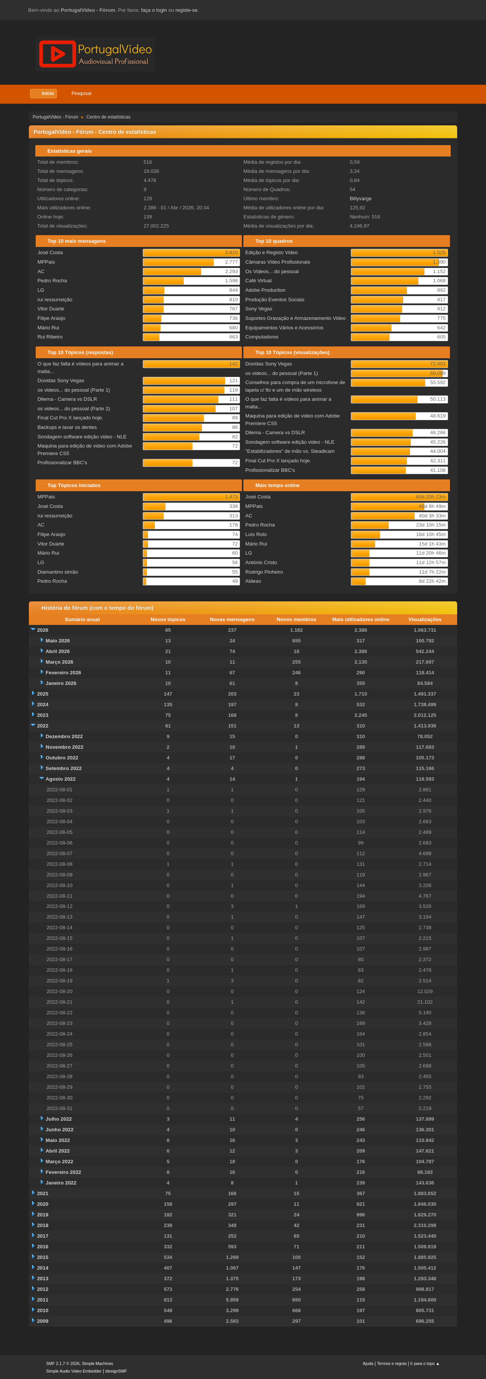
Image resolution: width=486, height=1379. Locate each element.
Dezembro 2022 (64, 736)
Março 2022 (59, 1161)
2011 (43, 1300)
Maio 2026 (58, 641)
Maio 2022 (58, 1140)
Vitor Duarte (51, 309)
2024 (43, 704)
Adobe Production (265, 290)
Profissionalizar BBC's (62, 462)
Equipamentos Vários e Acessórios (284, 328)
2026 (43, 630)
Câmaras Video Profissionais (277, 262)
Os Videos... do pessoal (272, 271)
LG (41, 290)
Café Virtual (258, 280)
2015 (43, 1257)
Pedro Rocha (52, 280)
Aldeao (253, 581)
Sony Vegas (258, 309)
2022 (43, 726)
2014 (43, 1268)
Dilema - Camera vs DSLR (67, 399)
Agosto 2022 (61, 779)
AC (41, 271)
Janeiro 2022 (61, 1183)
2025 (43, 694)
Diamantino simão (58, 572)
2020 (43, 1204)
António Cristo (261, 562)
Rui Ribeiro (50, 337)
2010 (43, 1310)
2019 (43, 1215)
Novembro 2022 (64, 747)
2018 (43, 1225)
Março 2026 (59, 662)
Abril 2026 (58, 651)
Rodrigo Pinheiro (264, 572)
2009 (43, 1321)
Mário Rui (48, 328)
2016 (43, 1246)
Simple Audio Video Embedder (74, 1371)
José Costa (50, 252)
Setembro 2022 (64, 768)
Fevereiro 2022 (63, 1172)
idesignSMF (116, 1371)
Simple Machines (97, 1363)
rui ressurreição (55, 299)
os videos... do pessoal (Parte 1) (74, 390)
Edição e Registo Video (271, 252)
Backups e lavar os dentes (67, 427)
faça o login (154, 10)
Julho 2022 (59, 1119)
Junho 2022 (59, 1129)
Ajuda (368, 1363)
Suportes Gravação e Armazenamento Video (295, 318)
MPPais (46, 262)
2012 (43, 1289)
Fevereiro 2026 (63, 672)
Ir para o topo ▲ (425, 1363)
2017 (43, 1236)
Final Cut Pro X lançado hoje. (70, 418)
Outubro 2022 (62, 758)
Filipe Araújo (51, 318)
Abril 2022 (58, 1151)
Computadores (261, 337)
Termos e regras (392, 1363)
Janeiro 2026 (61, 683)
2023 (43, 715)
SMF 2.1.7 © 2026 (63, 1363)
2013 (43, 1278)
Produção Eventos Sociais (275, 299)
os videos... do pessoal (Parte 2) (74, 408)
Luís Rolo (256, 534)
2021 (43, 1193)
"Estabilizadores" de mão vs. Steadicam (290, 451)
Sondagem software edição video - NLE (82, 437)
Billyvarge (361, 198)
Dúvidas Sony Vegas (61, 380)
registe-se (186, 10)
